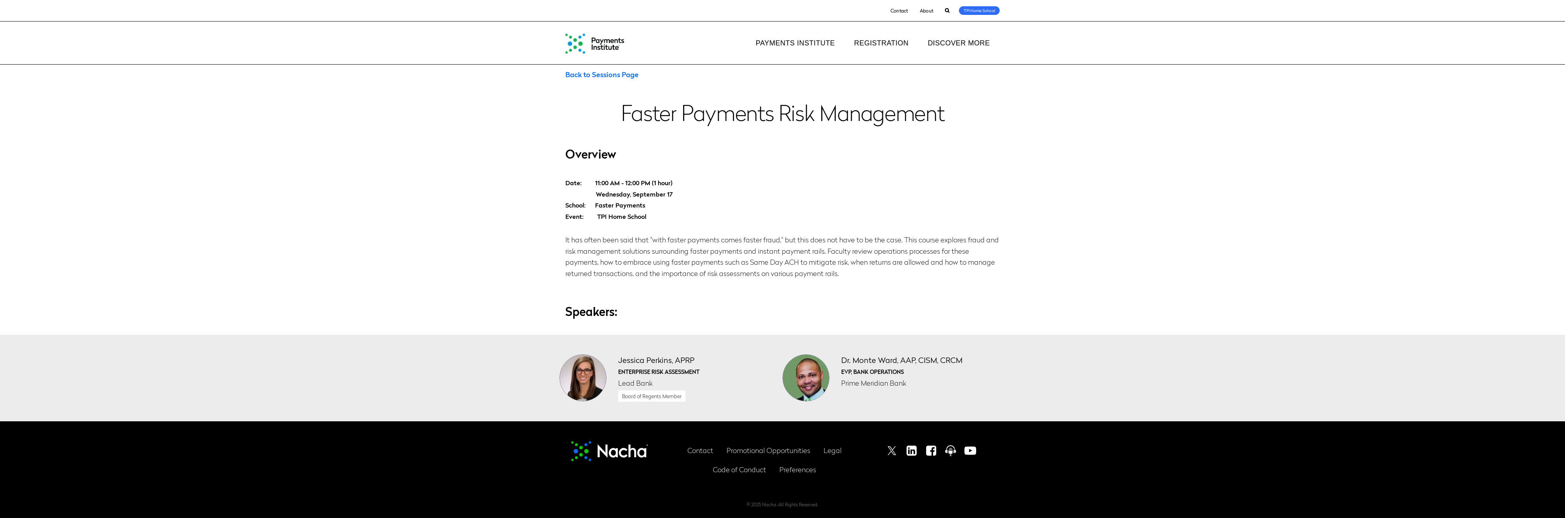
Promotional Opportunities (768, 450)
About (927, 10)
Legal (833, 450)
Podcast (951, 451)
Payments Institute (795, 43)
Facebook (931, 451)
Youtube (970, 451)
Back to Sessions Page (602, 74)
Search (947, 11)
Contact (899, 10)
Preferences (797, 469)
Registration (881, 43)
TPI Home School (979, 10)
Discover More (959, 43)
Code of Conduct (739, 469)
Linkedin (911, 451)
